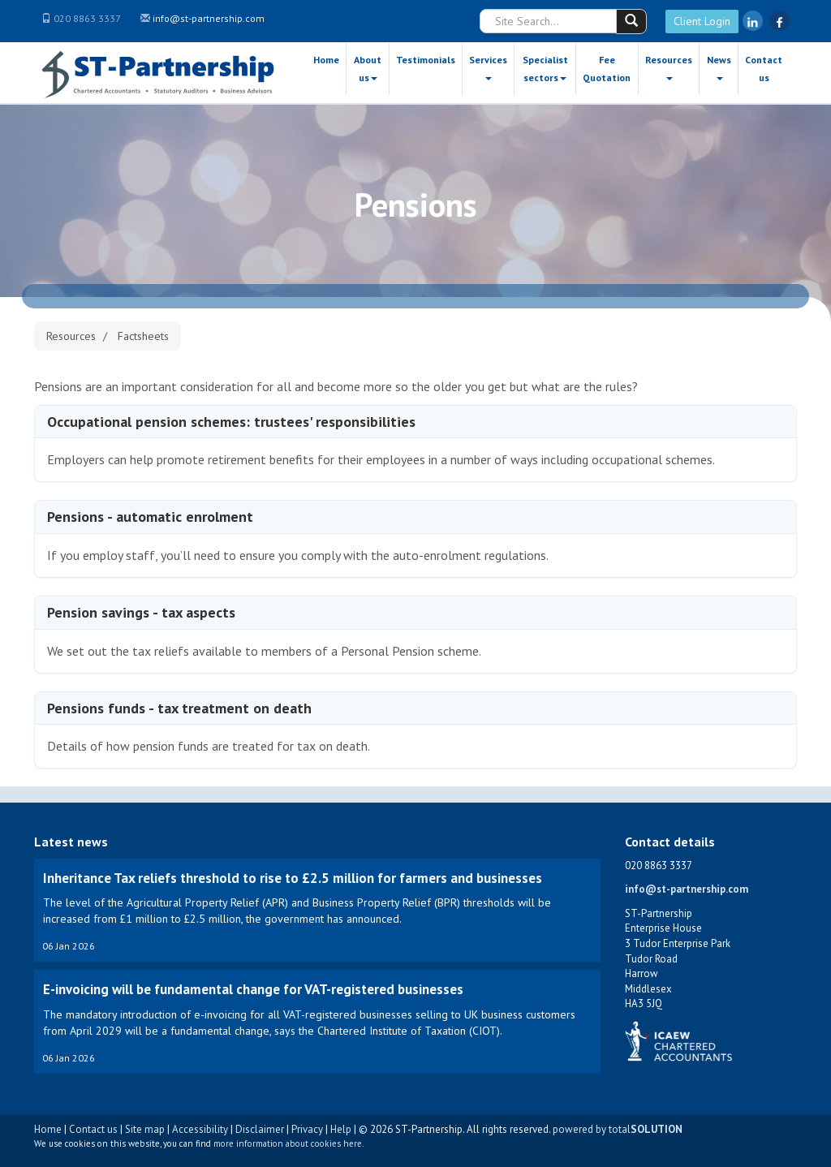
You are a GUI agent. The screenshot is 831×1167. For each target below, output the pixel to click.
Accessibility (200, 1129)
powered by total (617, 1129)
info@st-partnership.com (209, 18)
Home (326, 60)
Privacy (307, 1129)
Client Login (702, 21)
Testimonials (425, 60)
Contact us (763, 69)
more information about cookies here (287, 1143)
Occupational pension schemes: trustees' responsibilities (231, 421)
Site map (145, 1129)
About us (367, 69)
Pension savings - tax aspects (141, 612)
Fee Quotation (607, 69)
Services (488, 67)
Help (340, 1129)
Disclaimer (259, 1129)
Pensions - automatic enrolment (150, 516)
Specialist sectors (545, 69)
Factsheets (143, 336)
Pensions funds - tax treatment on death (179, 708)
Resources (668, 67)
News (719, 67)
